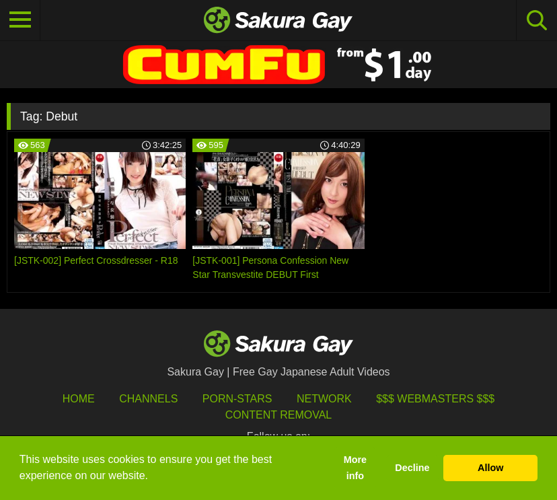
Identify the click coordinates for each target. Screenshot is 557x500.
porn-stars (237, 398)
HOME (79, 398)
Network (324, 398)
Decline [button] (412, 467)
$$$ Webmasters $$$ (435, 398)
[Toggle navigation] (20, 20)
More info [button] (355, 467)
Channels (148, 398)
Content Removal (278, 415)
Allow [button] (490, 467)
